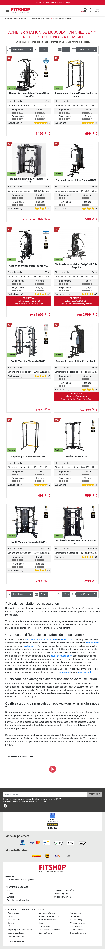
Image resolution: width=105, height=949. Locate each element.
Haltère (11, 923)
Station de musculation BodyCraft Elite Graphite (76, 266)
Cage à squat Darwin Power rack (29, 456)
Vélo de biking (76, 920)
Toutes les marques (16, 942)
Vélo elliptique (13, 913)
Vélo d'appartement (47, 913)
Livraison (10, 897)
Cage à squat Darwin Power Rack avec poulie (76, 94)
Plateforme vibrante (16, 936)
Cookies (10, 893)
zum (20, 880)
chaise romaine (32, 639)
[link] (5, 806)
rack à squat (65, 672)
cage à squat (84, 672)
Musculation (24, 18)
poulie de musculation (61, 655)
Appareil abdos (76, 930)
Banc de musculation (48, 920)
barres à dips (66, 639)
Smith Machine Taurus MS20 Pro (29, 361)
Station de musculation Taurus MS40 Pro (76, 542)
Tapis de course (76, 913)
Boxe (41, 923)
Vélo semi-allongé (77, 923)
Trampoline (75, 916)
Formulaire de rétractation (18, 900)
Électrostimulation (78, 933)
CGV (8, 890)
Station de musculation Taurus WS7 (29, 265)
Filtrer (43, 49)
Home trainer (44, 926)
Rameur (11, 916)
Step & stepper (76, 926)
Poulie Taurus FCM (76, 456)
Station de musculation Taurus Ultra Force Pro (29, 94)
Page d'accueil (11, 18)
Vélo (9, 926)
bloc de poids (92, 642)
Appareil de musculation (41, 18)
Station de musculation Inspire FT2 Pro (29, 180)
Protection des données (64, 890)
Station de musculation (62, 18)
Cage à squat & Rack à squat (20, 930)
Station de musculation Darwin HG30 (76, 180)
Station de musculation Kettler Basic (76, 361)
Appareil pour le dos (16, 933)
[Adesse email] (45, 794)
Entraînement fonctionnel (49, 930)
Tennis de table (14, 920)
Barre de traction (46, 933)
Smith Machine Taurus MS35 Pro (29, 542)
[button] (94, 49)
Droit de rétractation (62, 897)
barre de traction (49, 639)
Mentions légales (61, 893)
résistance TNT (30, 646)
